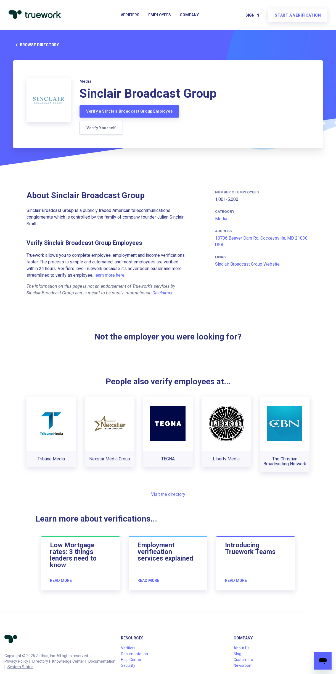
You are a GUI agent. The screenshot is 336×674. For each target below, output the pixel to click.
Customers (243, 659)
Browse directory (36, 44)
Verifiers (130, 15)
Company (189, 15)
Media (221, 218)
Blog (237, 654)
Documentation (101, 661)
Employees (159, 15)
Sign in (252, 15)
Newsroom (243, 665)
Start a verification (297, 15)
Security (128, 665)
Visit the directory (168, 494)
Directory (40, 661)
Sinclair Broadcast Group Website (247, 264)
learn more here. (109, 275)
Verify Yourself (101, 128)
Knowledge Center (68, 661)
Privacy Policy (16, 661)
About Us (242, 648)
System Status (20, 667)
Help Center (131, 659)
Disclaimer (162, 292)
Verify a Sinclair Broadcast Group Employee (129, 111)
